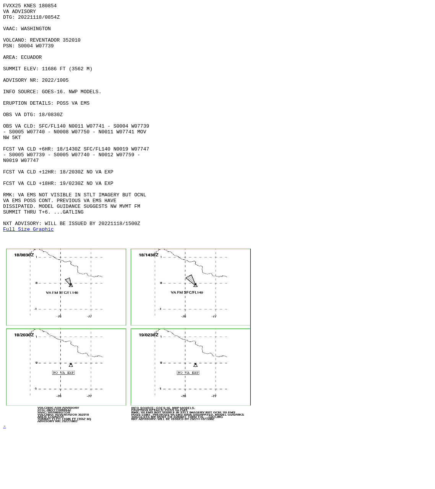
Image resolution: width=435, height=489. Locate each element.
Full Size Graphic (28, 274)
